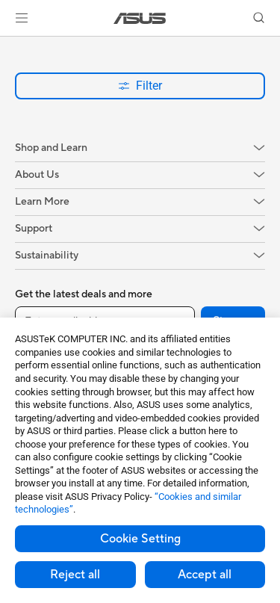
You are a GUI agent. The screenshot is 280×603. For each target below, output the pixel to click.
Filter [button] (140, 85)
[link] (140, 18)
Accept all (204, 574)
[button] (21, 18)
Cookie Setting (140, 538)
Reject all (75, 574)
